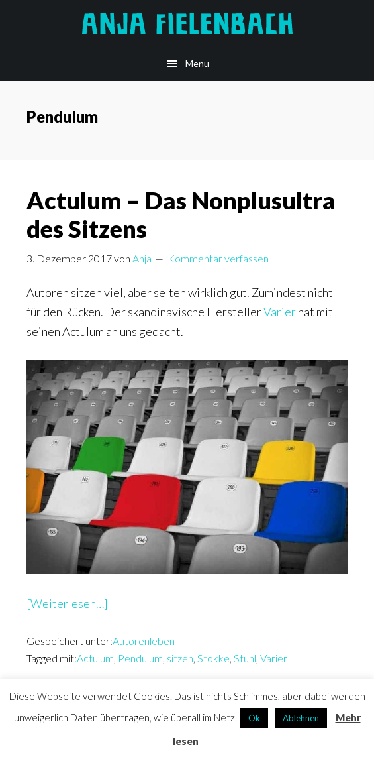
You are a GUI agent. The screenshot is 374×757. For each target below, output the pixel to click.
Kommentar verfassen (218, 258)
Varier (279, 311)
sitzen (180, 658)
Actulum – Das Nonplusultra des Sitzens (181, 214)
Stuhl (245, 658)
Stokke (213, 658)
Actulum (95, 658)
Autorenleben (144, 640)
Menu (197, 63)
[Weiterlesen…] (67, 603)
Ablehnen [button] (301, 718)
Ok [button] (254, 718)
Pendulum (140, 658)
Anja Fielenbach (187, 23)
